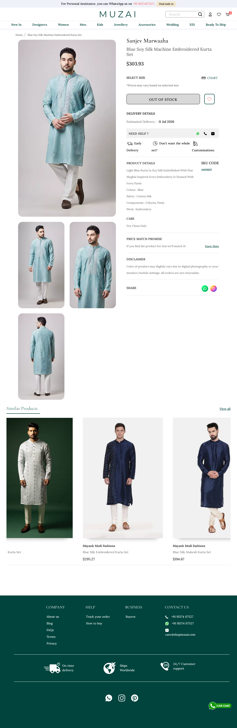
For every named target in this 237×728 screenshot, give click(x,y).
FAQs (50, 630)
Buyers (131, 617)
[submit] (209, 99)
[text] (184, 14)
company (55, 607)
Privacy (52, 643)
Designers (39, 25)
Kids (100, 25)
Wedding (172, 25)
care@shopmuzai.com (180, 632)
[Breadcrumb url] (19, 35)
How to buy (94, 623)
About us (53, 617)
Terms (51, 637)
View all (225, 409)
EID (192, 25)
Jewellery (121, 25)
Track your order (98, 617)
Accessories (147, 25)
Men (83, 25)
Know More (212, 246)
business (133, 607)
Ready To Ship (216, 25)
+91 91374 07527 (179, 617)
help (90, 607)
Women (63, 25)
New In (16, 25)
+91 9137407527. (144, 4)
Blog (50, 623)
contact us (177, 607)
